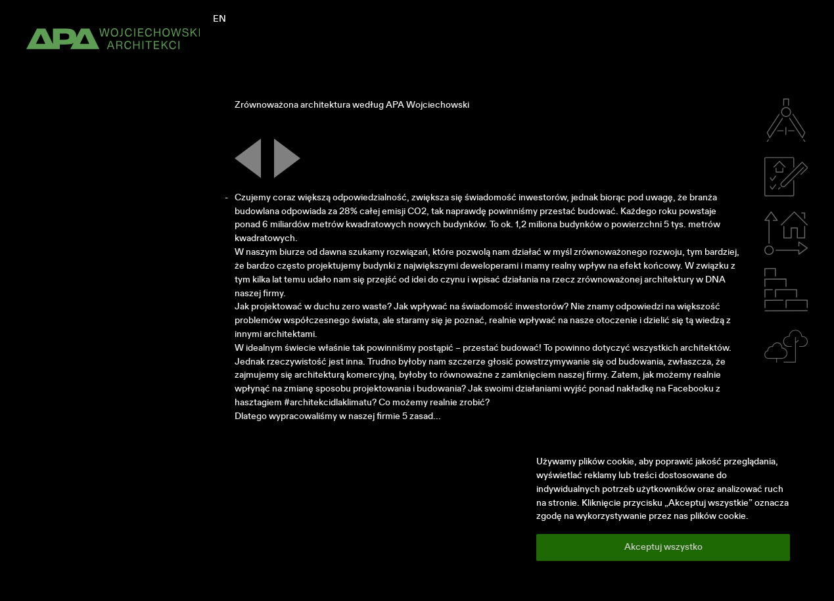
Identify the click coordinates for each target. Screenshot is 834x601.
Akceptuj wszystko (663, 547)
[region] (663, 508)
